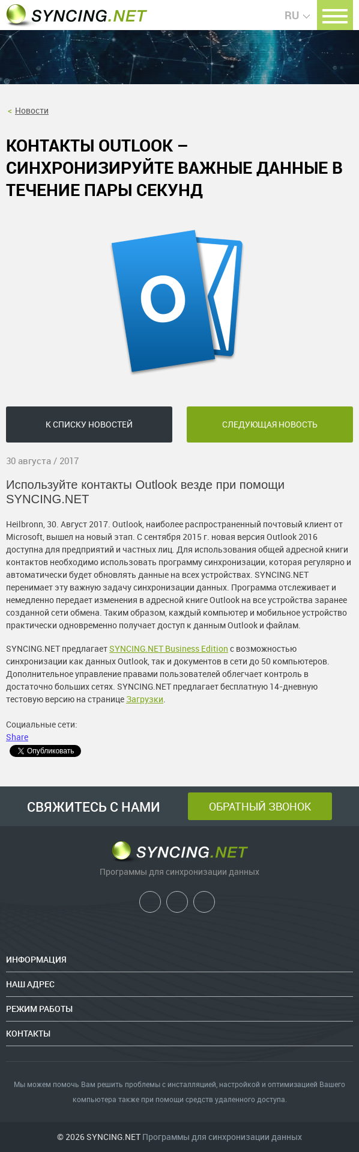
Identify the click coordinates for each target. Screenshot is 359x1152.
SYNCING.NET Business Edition (168, 648)
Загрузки (144, 699)
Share (17, 737)
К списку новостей (89, 424)
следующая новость (270, 424)
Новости (32, 110)
